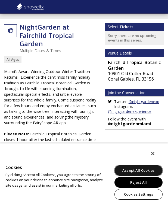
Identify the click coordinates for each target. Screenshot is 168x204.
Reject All (138, 182)
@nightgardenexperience (129, 111)
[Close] (153, 154)
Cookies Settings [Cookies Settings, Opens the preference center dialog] (138, 194)
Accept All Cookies (138, 170)
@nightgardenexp (144, 101)
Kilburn (43, 7)
